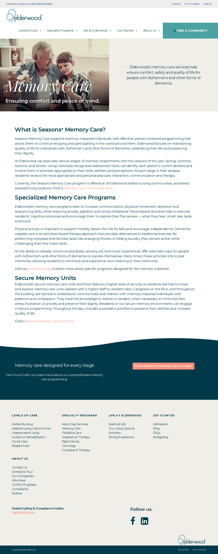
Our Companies (23, 476)
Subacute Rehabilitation (28, 437)
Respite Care (20, 446)
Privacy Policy (183, 550)
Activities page (39, 269)
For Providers (192, 4)
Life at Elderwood (95, 30)
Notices (17, 493)
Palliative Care (71, 433)
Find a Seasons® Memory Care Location (163, 366)
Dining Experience (121, 437)
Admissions (160, 424)
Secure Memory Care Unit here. (50, 321)
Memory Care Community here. (88, 188)
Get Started (125, 30)
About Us (149, 30)
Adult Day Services (75, 424)
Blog (156, 428)
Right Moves (70, 441)
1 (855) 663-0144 (23, 513)
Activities (114, 433)
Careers (176, 4)
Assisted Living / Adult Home (31, 428)
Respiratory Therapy (76, 437)
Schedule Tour (22, 471)
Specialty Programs (60, 30)
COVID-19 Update (24, 484)
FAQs (156, 433)
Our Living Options (122, 428)
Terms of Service (199, 550)
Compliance (20, 489)
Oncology (69, 446)
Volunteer (19, 480)
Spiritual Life (117, 424)
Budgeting (160, 437)
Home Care (19, 441)
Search (207, 4)
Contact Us (19, 467)
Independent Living (25, 433)
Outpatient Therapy (76, 450)
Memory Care (71, 428)
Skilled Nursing (22, 424)
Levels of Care (27, 30)
